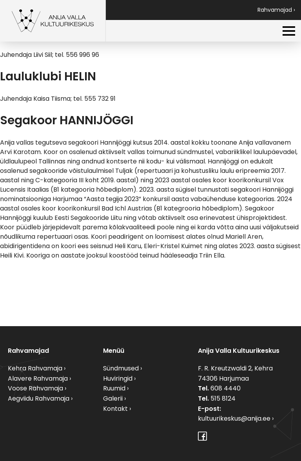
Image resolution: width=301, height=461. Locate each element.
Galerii (113, 398)
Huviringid (117, 378)
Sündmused (121, 368)
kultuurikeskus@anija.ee (234, 418)
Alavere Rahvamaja (38, 378)
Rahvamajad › (276, 10)
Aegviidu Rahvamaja (38, 398)
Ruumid (114, 388)
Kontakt (115, 408)
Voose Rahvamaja (35, 388)
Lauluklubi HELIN (48, 76)
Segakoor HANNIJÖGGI (66, 120)
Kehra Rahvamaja (35, 368)
